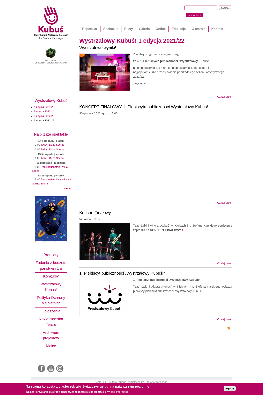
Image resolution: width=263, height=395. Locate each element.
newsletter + (194, 15)
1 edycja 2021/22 (44, 120)
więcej (67, 188)
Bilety (128, 29)
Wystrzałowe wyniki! (97, 47)
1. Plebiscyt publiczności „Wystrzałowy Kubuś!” (122, 273)
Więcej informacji (117, 391)
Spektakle (110, 29)
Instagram (60, 369)
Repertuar (89, 29)
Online (161, 29)
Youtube (51, 369)
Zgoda (230, 388)
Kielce (51, 346)
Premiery (51, 255)
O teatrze (198, 29)
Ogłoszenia (51, 311)
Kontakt (217, 29)
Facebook (42, 369)
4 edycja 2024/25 (44, 106)
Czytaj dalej (224, 96)
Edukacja (179, 29)
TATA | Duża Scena (52, 144)
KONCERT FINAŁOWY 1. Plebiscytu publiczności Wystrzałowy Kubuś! (143, 107)
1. (183, 230)
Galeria (144, 29)
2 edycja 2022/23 (44, 115)
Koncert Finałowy (95, 212)
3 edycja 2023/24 (44, 111)
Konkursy (51, 276)
